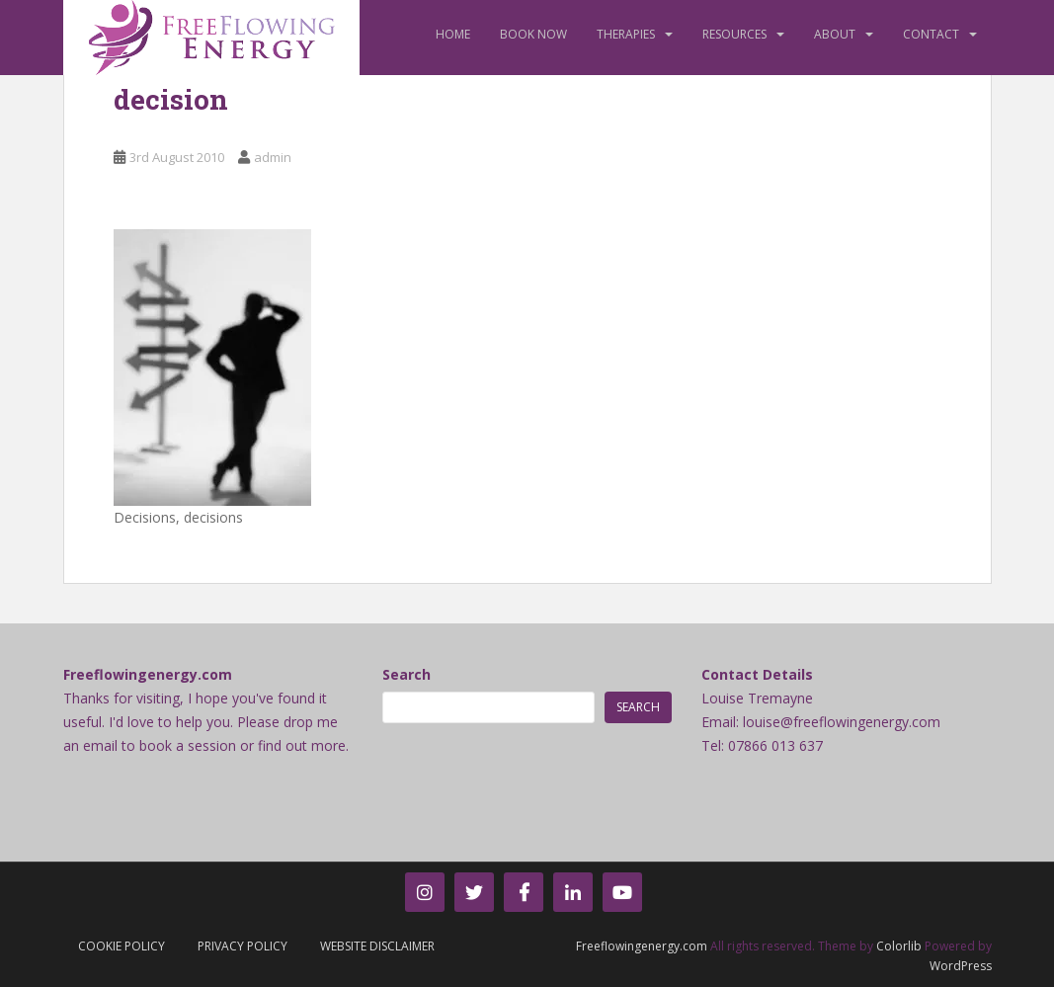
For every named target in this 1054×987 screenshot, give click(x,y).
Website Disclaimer (377, 946)
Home (453, 34)
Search (406, 674)
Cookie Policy (121, 946)
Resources (734, 34)
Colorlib (899, 946)
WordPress (961, 965)
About (834, 34)
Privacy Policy (242, 946)
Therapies (626, 34)
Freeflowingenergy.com (641, 946)
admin (272, 157)
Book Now (533, 34)
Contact (931, 34)
